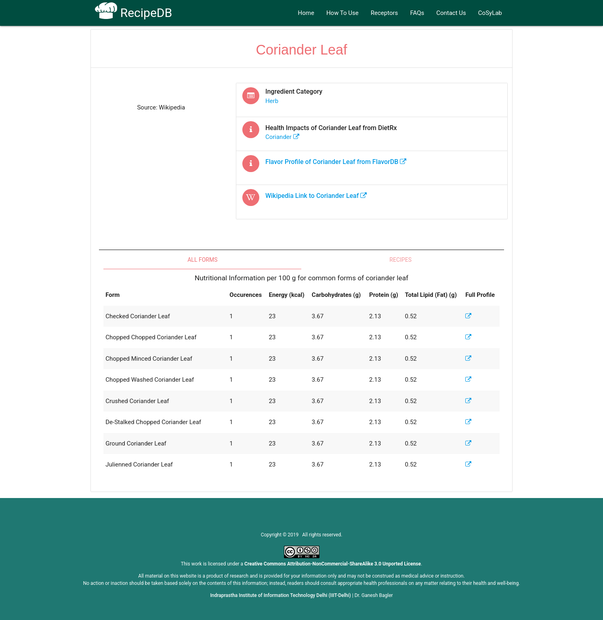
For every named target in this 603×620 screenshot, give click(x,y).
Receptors (384, 13)
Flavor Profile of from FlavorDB (335, 162)
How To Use (342, 13)
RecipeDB (133, 13)
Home (306, 13)
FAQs (417, 13)
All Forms (202, 259)
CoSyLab (490, 13)
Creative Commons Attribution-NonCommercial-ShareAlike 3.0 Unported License (332, 564)
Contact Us (451, 13)
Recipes (400, 259)
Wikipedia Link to (316, 196)
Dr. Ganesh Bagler (374, 595)
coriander (282, 137)
